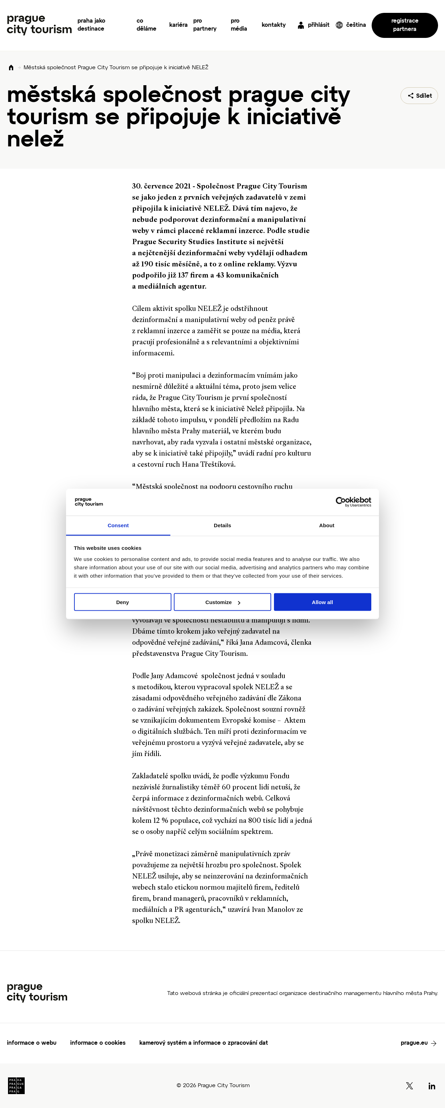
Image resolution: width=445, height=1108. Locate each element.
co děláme (146, 25)
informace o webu (31, 1043)
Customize (222, 602)
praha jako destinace (91, 25)
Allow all (322, 602)
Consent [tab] (118, 525)
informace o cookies (98, 1043)
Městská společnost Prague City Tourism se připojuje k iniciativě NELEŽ (116, 68)
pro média (239, 25)
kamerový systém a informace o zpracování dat (203, 1043)
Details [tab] (222, 525)
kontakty (274, 25)
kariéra (178, 25)
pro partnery (205, 25)
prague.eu (414, 1043)
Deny (122, 602)
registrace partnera (405, 25)
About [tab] (326, 525)
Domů (11, 68)
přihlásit (319, 25)
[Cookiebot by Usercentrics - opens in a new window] (340, 502)
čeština (356, 25)
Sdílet (424, 96)
